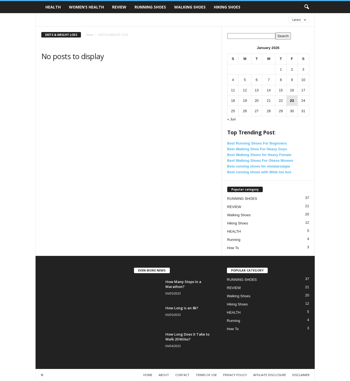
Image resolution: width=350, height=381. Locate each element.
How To (233, 248)
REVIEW (119, 7)
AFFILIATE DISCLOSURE (269, 375)
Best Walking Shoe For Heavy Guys (257, 149)
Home (89, 35)
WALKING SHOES (190, 7)
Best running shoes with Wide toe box (259, 172)
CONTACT (182, 375)
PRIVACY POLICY (235, 375)
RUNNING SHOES (150, 7)
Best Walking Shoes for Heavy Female (259, 155)
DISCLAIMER (301, 375)
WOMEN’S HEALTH (86, 7)
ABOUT (164, 375)
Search (283, 36)
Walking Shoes (239, 215)
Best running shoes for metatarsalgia (258, 166)
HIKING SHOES (227, 7)
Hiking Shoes (237, 223)
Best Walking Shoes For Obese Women (260, 160)
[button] (307, 7)
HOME (147, 375)
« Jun (231, 119)
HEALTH (53, 7)
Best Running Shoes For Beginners (257, 143)
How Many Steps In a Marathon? (183, 284)
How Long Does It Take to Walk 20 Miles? (187, 337)
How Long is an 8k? (181, 307)
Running (233, 240)
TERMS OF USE (206, 375)
